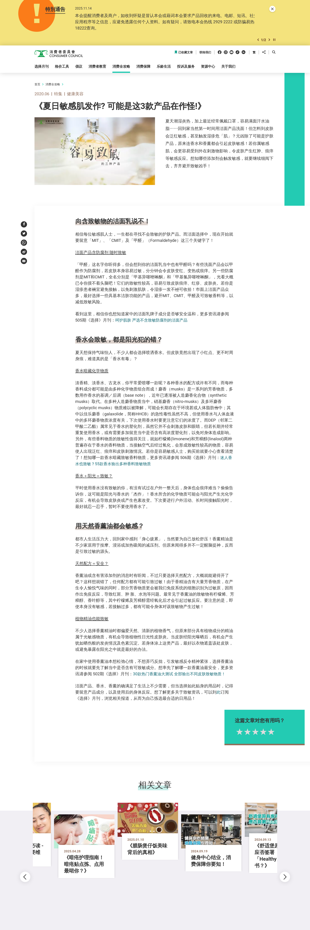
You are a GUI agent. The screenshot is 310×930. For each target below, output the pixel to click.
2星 (258, 732)
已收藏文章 (183, 53)
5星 (282, 732)
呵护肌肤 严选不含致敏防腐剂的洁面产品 (153, 320)
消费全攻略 (53, 85)
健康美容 (75, 94)
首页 (37, 85)
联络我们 (205, 53)
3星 (266, 732)
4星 (274, 732)
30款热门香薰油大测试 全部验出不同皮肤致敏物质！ (181, 674)
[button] (258, 40)
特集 (58, 94)
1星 (250, 732)
